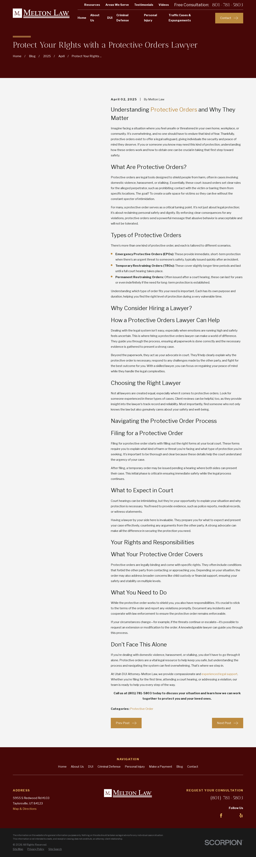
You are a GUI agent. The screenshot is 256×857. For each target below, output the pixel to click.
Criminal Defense (109, 766)
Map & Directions (25, 809)
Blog (179, 766)
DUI (90, 766)
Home (62, 766)
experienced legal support (219, 674)
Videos (164, 5)
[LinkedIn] (231, 815)
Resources (92, 5)
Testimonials (143, 5)
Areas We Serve (117, 5)
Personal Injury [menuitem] (150, 17)
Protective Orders (173, 109)
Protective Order (141, 709)
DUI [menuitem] (109, 18)
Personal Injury (135, 766)
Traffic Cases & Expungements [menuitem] (180, 17)
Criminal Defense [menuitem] (122, 17)
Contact (192, 766)
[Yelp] (241, 815)
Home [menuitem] (82, 18)
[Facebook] (221, 815)
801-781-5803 (227, 4)
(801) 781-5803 (226, 798)
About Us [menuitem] (95, 17)
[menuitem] (18, 849)
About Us (77, 766)
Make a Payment (160, 766)
